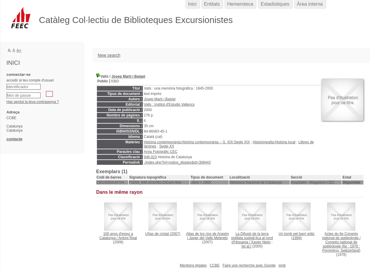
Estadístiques (275, 4)
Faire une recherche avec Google (248, 265)
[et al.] (246, 246)
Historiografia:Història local (274, 142)
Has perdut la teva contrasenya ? (33, 102)
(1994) (297, 236)
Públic (102, 81)
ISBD (115, 81)
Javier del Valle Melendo (208, 238)
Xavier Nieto (260, 242)
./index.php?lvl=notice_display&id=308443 (177, 162)
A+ (18, 50)
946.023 (150, 157)
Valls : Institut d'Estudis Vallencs (169, 104)
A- (9, 50)
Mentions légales (193, 265)
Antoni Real (127, 238)
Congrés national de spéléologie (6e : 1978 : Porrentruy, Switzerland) (341, 246)
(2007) (162, 234)
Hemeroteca (240, 4)
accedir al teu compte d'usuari (30, 80)
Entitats (212, 4)
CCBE (214, 265)
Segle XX (166, 146)
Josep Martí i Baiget (128, 76)
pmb (282, 265)
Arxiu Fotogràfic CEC (161, 152)
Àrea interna (310, 4)
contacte (14, 139)
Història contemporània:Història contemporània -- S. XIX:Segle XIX (197, 142)
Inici (192, 4)
